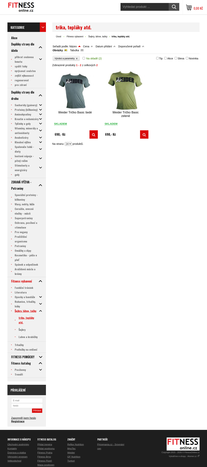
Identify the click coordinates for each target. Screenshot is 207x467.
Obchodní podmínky (18, 444)
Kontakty (12, 448)
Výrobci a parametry (66, 58)
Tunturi (71, 460)
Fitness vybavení (75, 36)
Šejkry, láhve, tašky (97, 36)
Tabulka (74, 50)
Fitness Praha (44, 452)
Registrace (18, 421)
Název (73, 46)
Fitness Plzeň (44, 460)
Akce (170, 58)
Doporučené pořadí (129, 46)
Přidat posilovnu (46, 448)
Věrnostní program (17, 456)
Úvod (58, 36)
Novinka (193, 58)
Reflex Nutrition (75, 444)
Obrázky (58, 50)
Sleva (181, 58)
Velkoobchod (14, 460)
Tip (161, 58)
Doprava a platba (16, 452)
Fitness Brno (44, 456)
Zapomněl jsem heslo (23, 418)
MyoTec (71, 448)
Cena (86, 46)
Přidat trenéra (44, 444)
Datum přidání (104, 46)
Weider (71, 452)
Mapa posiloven (45, 464)
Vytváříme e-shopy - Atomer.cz (184, 456)
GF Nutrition (73, 456)
